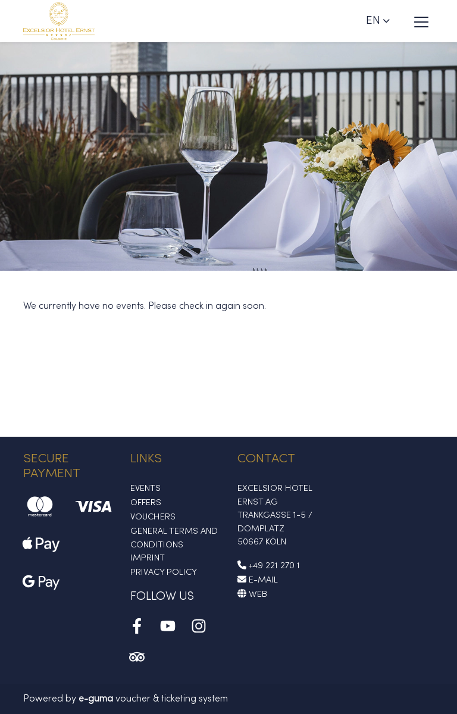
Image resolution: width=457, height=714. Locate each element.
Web (252, 594)
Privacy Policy (163, 572)
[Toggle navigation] (421, 21)
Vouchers (153, 517)
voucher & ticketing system (153, 699)
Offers (145, 503)
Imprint (147, 558)
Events (145, 488)
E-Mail (257, 580)
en (373, 20)
